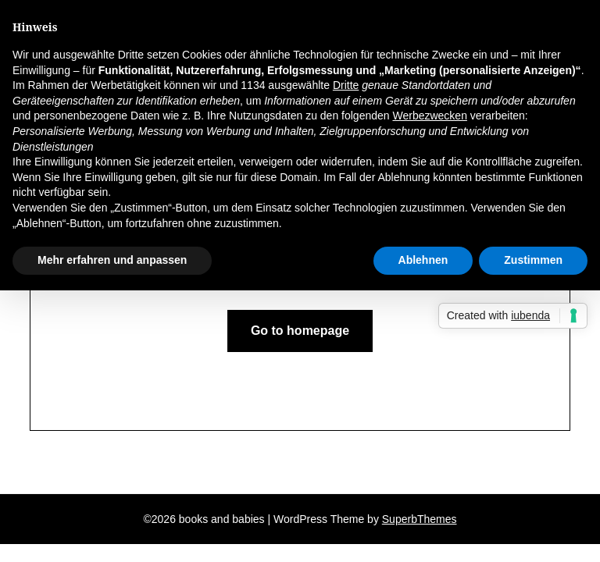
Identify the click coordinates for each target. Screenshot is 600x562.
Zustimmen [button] (533, 260)
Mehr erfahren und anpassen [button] (112, 260)
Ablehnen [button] (423, 260)
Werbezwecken (429, 115)
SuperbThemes (419, 519)
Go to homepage (300, 330)
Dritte (346, 85)
